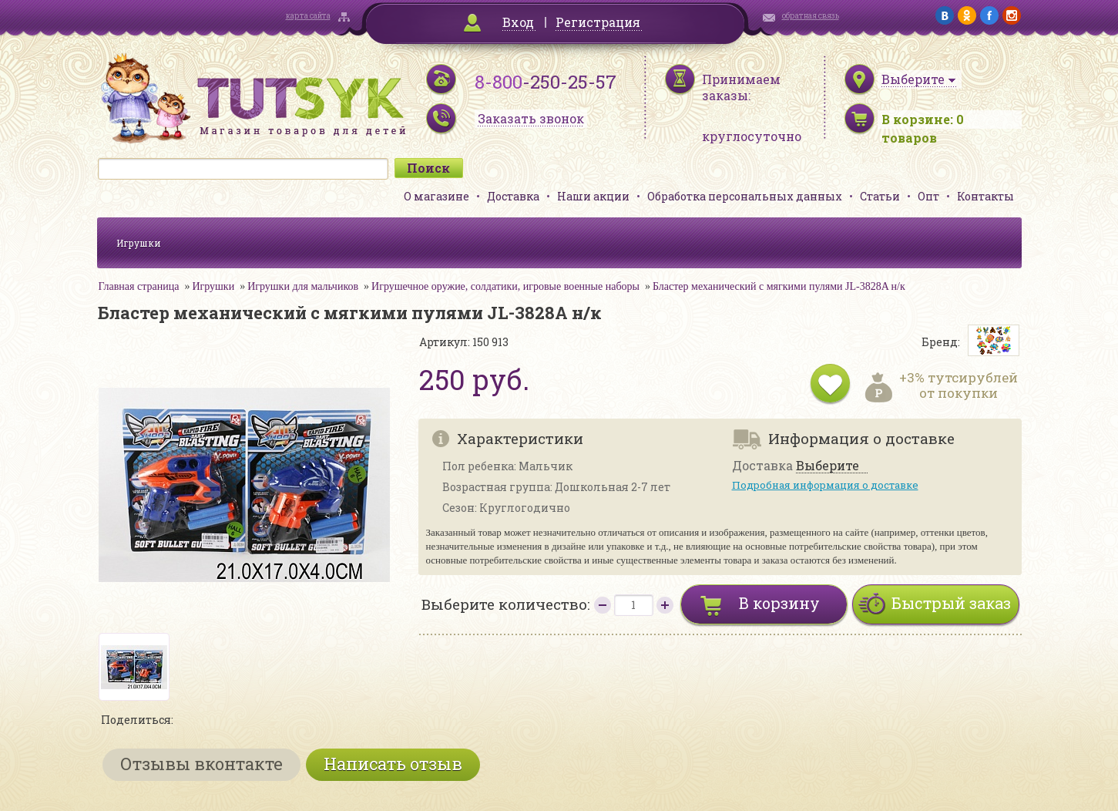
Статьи (880, 196)
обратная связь (810, 16)
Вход (518, 22)
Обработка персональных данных (744, 196)
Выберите (827, 466)
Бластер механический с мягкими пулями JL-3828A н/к (779, 286)
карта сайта (308, 16)
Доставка (513, 196)
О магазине (436, 196)
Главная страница (139, 286)
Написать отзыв (393, 763)
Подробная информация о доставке (825, 485)
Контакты (985, 196)
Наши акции (593, 196)
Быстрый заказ (951, 603)
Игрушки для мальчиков (302, 286)
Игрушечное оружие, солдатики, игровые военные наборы (505, 286)
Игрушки (138, 243)
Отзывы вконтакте (201, 763)
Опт (928, 196)
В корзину (779, 603)
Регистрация (598, 22)
